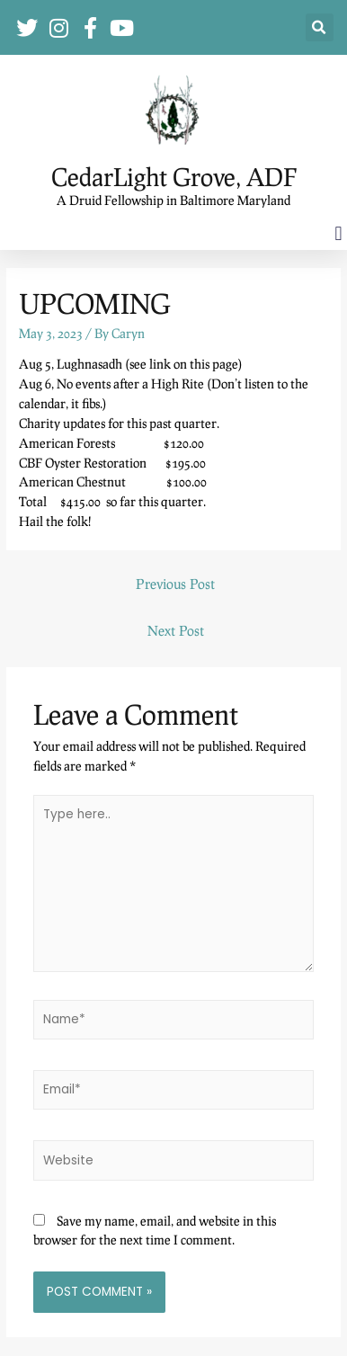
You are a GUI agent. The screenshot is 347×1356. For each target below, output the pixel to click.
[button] (320, 27)
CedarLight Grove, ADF (174, 177)
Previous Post (175, 583)
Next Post (175, 630)
